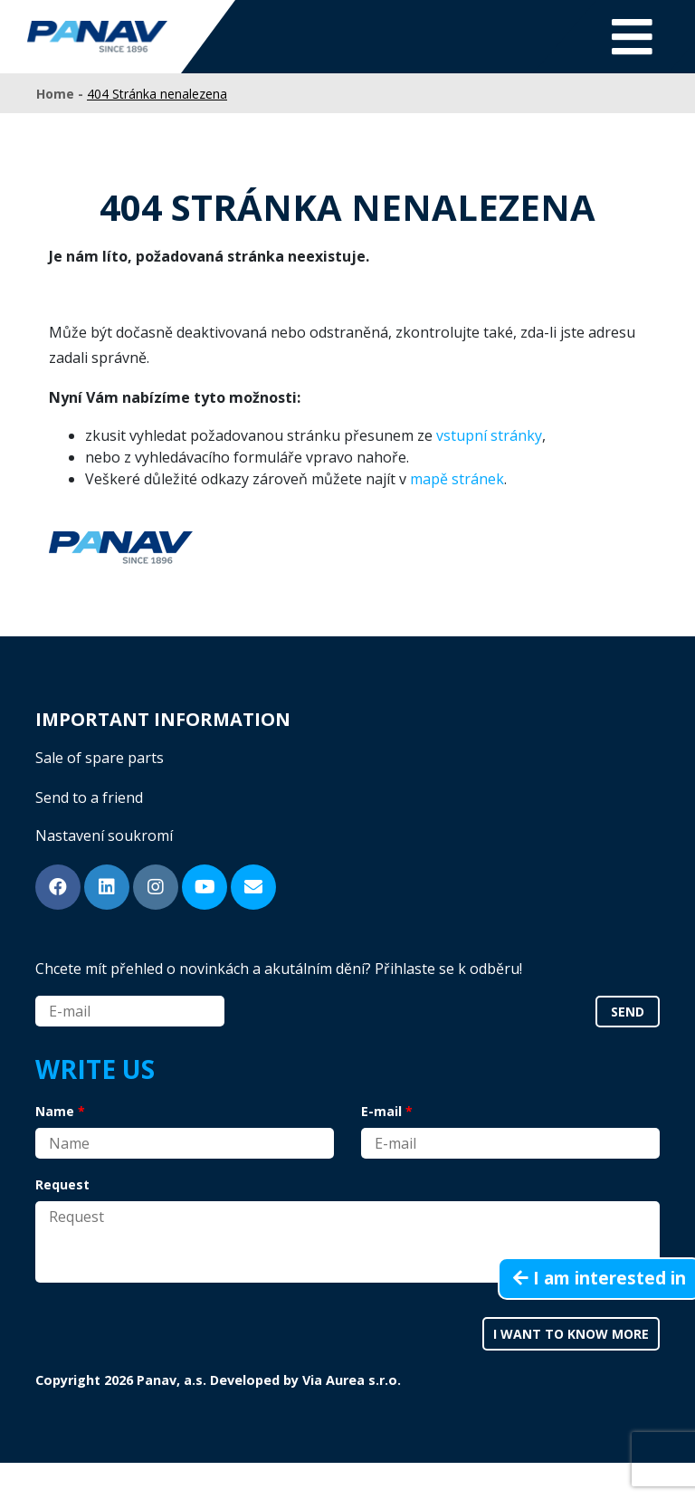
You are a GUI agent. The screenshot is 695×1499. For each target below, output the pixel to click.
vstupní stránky (489, 435)
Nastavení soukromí (104, 835)
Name (54, 1111)
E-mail (381, 1111)
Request (62, 1184)
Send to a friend (89, 797)
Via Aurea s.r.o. (351, 1380)
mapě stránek (457, 479)
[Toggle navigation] (632, 36)
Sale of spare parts (99, 758)
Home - (61, 93)
